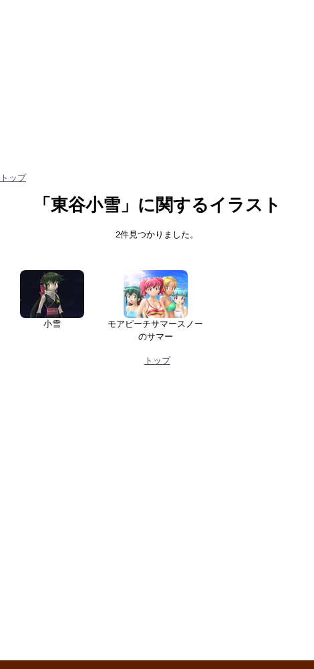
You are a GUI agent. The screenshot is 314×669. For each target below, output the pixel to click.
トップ (13, 178)
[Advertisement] (130, 518)
